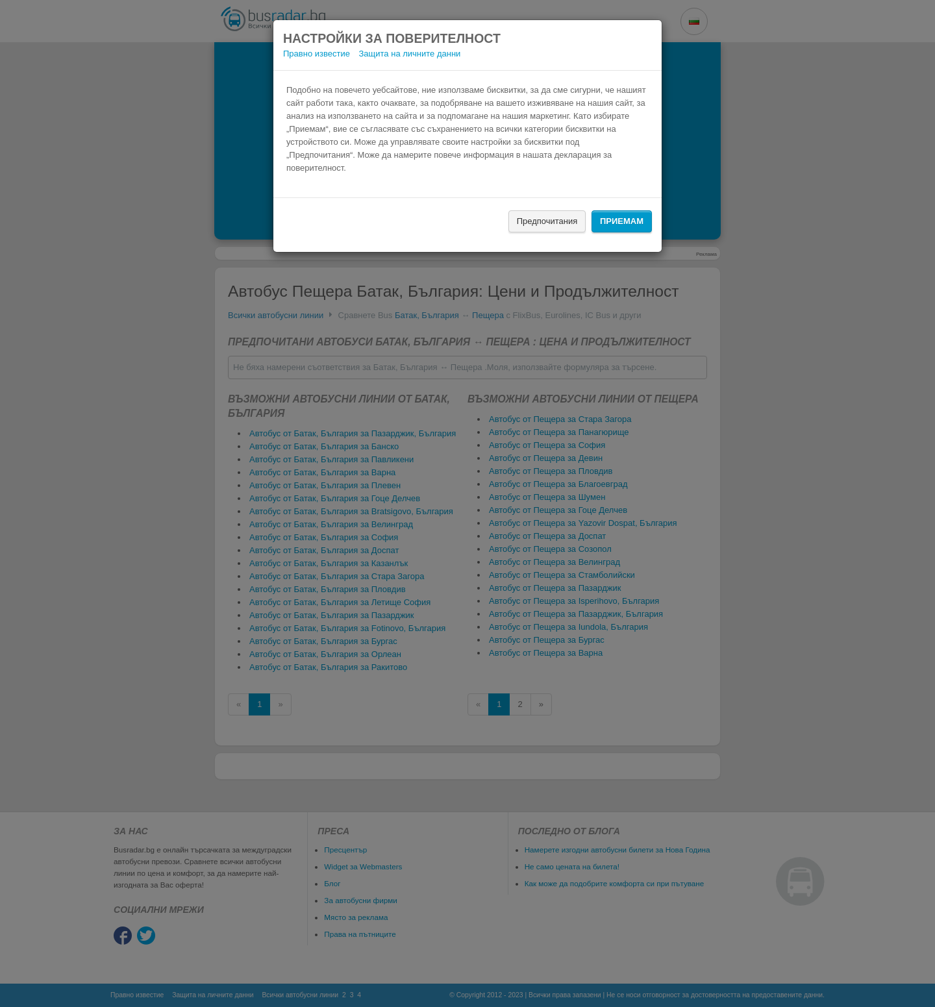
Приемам (621, 221)
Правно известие (316, 53)
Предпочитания (547, 221)
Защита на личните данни (410, 53)
